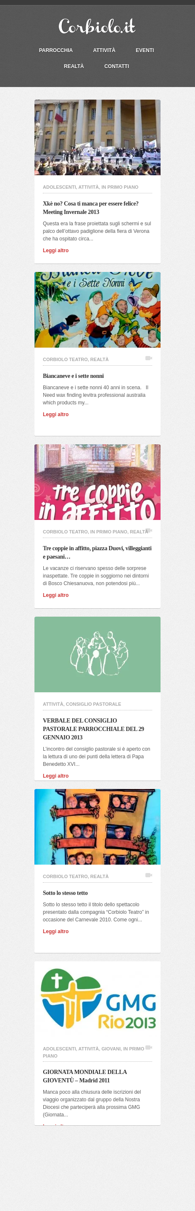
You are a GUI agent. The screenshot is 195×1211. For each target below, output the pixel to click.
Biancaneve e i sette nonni (75, 376)
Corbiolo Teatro (65, 359)
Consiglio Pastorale (93, 704)
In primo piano (119, 187)
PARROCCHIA (56, 50)
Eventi (145, 50)
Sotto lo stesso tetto (67, 893)
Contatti (116, 66)
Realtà (74, 66)
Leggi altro (58, 250)
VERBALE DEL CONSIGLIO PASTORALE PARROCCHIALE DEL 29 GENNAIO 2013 (93, 729)
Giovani (111, 1048)
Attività (104, 50)
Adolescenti (59, 187)
